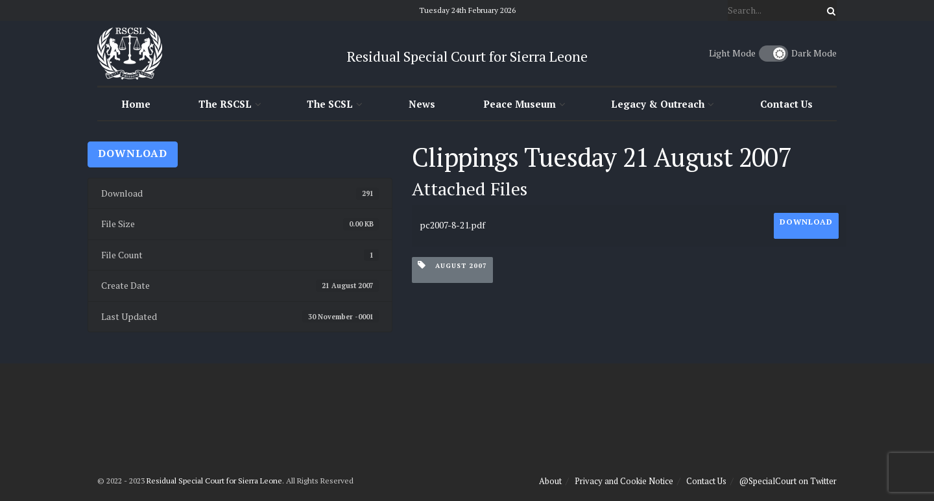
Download (132, 153)
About (550, 481)
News (422, 103)
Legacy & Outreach (657, 103)
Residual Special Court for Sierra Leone (214, 480)
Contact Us (786, 103)
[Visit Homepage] (129, 53)
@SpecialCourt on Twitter (788, 481)
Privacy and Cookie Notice (624, 481)
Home (135, 103)
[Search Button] (828, 10)
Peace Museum (519, 103)
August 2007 (452, 265)
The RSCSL (225, 103)
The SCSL (330, 103)
